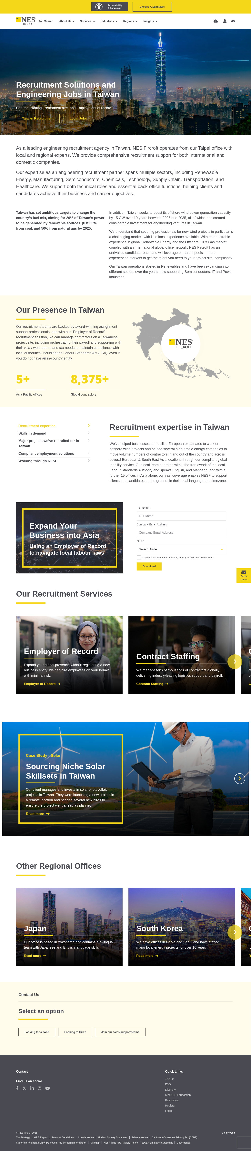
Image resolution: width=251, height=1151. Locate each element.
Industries (108, 21)
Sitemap (95, 1142)
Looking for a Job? (37, 1032)
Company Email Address (152, 524)
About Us (65, 21)
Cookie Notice (86, 1137)
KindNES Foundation (178, 1095)
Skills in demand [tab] (32, 433)
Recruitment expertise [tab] (36, 426)
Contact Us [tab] (28, 995)
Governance (183, 1142)
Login (168, 1110)
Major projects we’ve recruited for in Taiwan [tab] (48, 443)
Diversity (170, 1089)
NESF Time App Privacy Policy (121, 1142)
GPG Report (41, 1137)
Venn (232, 1132)
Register (170, 1105)
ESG (168, 1084)
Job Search (45, 21)
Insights (149, 21)
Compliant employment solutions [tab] (46, 454)
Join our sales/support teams (120, 1032)
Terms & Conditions (63, 1137)
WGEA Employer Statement (157, 1142)
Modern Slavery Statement (112, 1137)
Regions (129, 21)
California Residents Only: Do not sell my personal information (51, 1142)
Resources (171, 1100)
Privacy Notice (140, 1137)
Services (86, 21)
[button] (234, 661)
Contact (22, 1071)
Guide (140, 541)
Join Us (169, 1079)
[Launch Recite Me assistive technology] (109, 7)
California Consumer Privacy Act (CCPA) (174, 1137)
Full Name (143, 507)
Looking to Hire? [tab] (75, 1032)
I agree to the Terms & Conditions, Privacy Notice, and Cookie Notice (178, 557)
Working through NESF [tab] (37, 461)
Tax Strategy (23, 1137)
